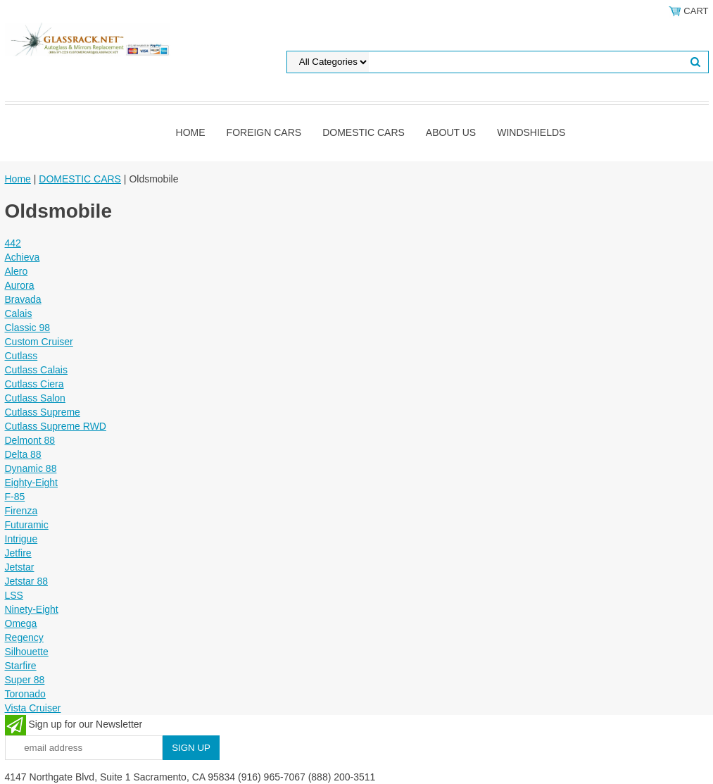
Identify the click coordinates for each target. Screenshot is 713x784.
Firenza (21, 510)
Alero (16, 271)
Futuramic (27, 524)
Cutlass (21, 355)
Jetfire (18, 553)
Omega (21, 623)
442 (13, 243)
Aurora (19, 285)
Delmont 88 (30, 440)
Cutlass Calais (36, 369)
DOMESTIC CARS (363, 132)
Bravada (23, 299)
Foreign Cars (264, 132)
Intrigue (21, 539)
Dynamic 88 (31, 468)
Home (191, 132)
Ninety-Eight (31, 609)
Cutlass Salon (35, 398)
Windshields (531, 132)
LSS (14, 595)
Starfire (21, 665)
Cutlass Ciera (34, 384)
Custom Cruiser (39, 341)
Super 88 (25, 679)
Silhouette (27, 651)
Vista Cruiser (33, 708)
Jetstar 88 (26, 581)
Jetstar (19, 567)
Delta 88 (23, 454)
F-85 (15, 496)
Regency (24, 637)
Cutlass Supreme (42, 412)
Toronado (25, 693)
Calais (18, 313)
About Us (451, 132)
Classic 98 (28, 327)
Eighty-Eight (31, 482)
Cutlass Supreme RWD (55, 426)
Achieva (22, 257)
